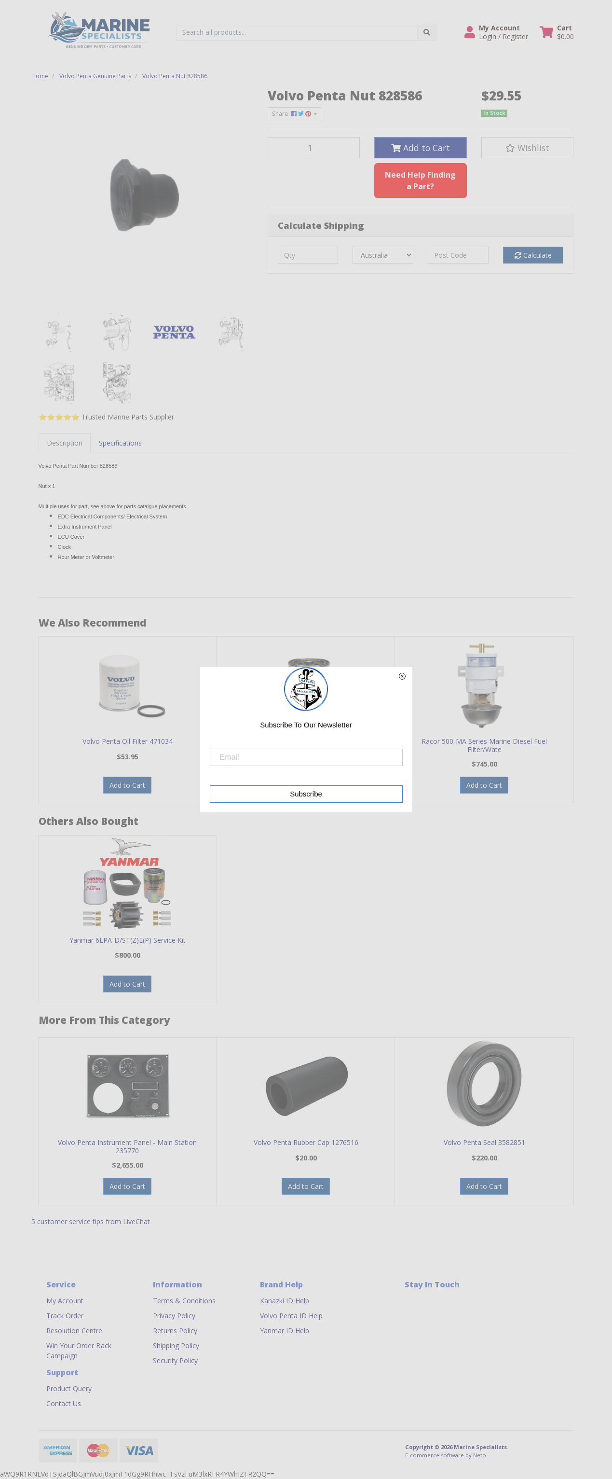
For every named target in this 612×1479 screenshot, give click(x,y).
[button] (496, 32)
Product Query (69, 1388)
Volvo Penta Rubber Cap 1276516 (306, 1142)
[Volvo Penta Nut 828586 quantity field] (314, 147)
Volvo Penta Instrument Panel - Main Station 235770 (127, 1146)
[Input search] (297, 32)
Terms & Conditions (184, 1300)
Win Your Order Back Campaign (78, 1350)
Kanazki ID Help (284, 1300)
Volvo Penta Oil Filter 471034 (127, 741)
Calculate (533, 255)
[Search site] (426, 32)
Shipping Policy (176, 1345)
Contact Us (63, 1403)
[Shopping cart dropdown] (557, 32)
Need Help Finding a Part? (420, 180)
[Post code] (458, 255)
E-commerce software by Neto (445, 1455)
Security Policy (175, 1360)
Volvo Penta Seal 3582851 (484, 1142)
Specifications (120, 442)
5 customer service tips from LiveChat (90, 1221)
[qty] (308, 255)
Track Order (64, 1315)
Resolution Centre (74, 1330)
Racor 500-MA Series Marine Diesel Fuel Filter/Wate (484, 745)
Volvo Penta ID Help (291, 1315)
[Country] (383, 255)
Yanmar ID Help (284, 1330)
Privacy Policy (174, 1315)
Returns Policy (175, 1330)
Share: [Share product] (292, 114)
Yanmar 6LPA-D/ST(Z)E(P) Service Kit (127, 940)
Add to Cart (420, 147)
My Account (64, 1300)
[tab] (65, 442)
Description (64, 442)
